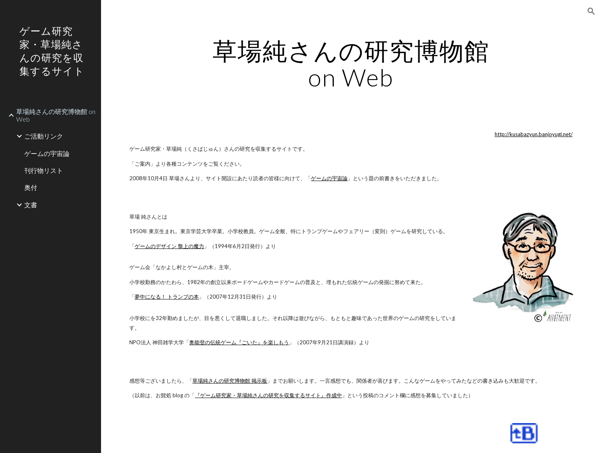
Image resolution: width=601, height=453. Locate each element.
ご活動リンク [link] (43, 136)
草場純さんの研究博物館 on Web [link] (55, 115)
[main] (351, 64)
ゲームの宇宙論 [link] (47, 153)
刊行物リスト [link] (43, 170)
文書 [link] (30, 205)
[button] (591, 11)
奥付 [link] (30, 187)
